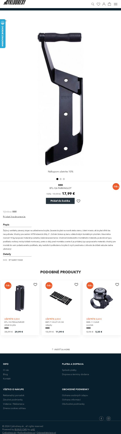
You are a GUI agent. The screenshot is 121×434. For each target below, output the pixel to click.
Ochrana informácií (71, 399)
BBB (14, 211)
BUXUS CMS (21, 429)
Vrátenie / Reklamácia (13, 404)
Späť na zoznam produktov (6, 21)
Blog (5, 374)
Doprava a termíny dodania (75, 374)
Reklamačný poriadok (13, 395)
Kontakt (6, 378)
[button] (57, 179)
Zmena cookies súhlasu (14, 408)
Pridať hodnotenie (14, 216)
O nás (6, 370)
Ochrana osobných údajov (75, 395)
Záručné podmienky (13, 399)
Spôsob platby (69, 370)
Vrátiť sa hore (62, 349)
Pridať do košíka (60, 201)
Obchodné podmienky (73, 404)
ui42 (33, 429)
